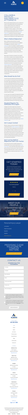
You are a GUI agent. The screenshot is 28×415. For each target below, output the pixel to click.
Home (14, 327)
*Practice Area (7, 285)
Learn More (14, 213)
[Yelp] (13, 402)
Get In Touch (14, 174)
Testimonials (14, 340)
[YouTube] (16, 402)
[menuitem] (6, 226)
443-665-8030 (14, 322)
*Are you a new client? (8, 281)
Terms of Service (18, 303)
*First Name (6, 267)
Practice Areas (14, 334)
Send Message (14, 307)
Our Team (14, 332)
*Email (6, 278)
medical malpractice (7, 64)
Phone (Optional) (7, 274)
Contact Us (14, 343)
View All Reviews (14, 194)
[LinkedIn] (11, 402)
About (14, 330)
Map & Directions (14, 353)
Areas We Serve (14, 336)
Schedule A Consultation (14, 253)
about (21, 151)
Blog (14, 338)
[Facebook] (14, 402)
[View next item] (15, 191)
